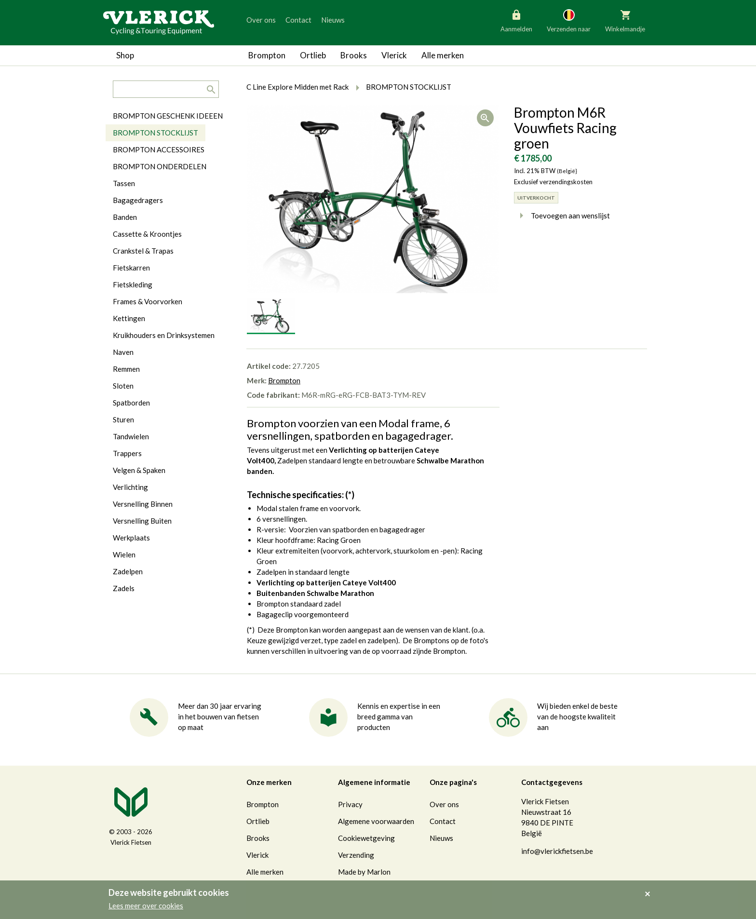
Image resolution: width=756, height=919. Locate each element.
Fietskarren (131, 267)
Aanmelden (516, 20)
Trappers (127, 453)
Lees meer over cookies (145, 905)
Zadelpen (128, 571)
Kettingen (129, 318)
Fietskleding (132, 284)
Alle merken (442, 55)
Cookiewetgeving (366, 838)
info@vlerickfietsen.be (557, 851)
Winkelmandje (625, 20)
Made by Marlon (364, 871)
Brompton (266, 55)
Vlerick (394, 55)
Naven (123, 352)
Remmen (126, 369)
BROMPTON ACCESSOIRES (158, 149)
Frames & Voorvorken (147, 301)
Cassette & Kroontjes (147, 234)
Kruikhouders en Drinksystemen (164, 335)
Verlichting (130, 487)
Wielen (124, 554)
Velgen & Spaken (139, 470)
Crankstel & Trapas (143, 250)
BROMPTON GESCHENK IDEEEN (168, 115)
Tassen (124, 183)
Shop (125, 55)
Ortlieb (313, 55)
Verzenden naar (569, 20)
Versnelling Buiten (142, 520)
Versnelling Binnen (143, 504)
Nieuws (333, 19)
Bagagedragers (138, 200)
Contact (298, 19)
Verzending (356, 855)
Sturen (123, 419)
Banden (125, 217)
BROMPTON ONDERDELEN (159, 166)
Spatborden (131, 402)
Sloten (123, 385)
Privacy (350, 804)
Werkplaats (131, 537)
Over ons (261, 19)
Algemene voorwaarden (376, 821)
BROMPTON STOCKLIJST (155, 132)
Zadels (124, 588)
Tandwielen (131, 436)
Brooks (353, 55)
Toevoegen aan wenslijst (562, 215)
